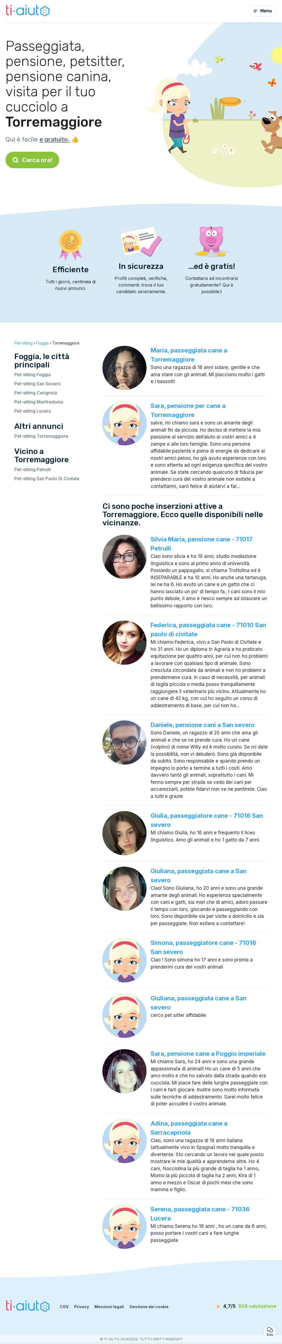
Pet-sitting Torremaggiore (41, 436)
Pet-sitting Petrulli (32, 469)
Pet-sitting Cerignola (35, 393)
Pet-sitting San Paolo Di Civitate (47, 478)
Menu (262, 11)
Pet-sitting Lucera (32, 411)
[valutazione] (244, 1306)
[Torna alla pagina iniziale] (28, 11)
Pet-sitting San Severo (37, 383)
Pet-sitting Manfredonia (38, 402)
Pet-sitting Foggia (32, 374)
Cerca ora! (32, 160)
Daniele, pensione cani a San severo (203, 724)
